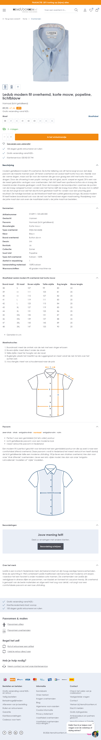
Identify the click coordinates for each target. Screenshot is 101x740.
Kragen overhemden (46, 698)
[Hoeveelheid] (8, 137)
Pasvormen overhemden (19, 630)
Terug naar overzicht (11, 19)
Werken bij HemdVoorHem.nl (83, 704)
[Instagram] (21, 733)
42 (28, 121)
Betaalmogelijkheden (13, 700)
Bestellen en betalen (12, 686)
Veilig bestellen (9, 697)
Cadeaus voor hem (12, 719)
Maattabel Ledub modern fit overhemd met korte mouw (29, 278)
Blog (38, 702)
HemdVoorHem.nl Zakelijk (82, 721)
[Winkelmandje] (95, 10)
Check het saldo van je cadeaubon (80, 692)
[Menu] (4, 10)
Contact (74, 686)
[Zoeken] (76, 9)
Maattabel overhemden (47, 718)
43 (34, 121)
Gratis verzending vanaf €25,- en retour (16, 692)
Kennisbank (41, 691)
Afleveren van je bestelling (15, 704)
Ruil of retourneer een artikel (21, 646)
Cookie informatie (44, 710)
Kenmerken (8, 208)
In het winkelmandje (56, 137)
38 (5, 121)
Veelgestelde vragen (79, 697)
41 (23, 121)
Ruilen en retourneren (13, 708)
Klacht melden (76, 708)
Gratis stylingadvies (78, 712)
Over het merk (9, 565)
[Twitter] (10, 733)
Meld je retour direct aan (19, 651)
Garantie (7, 712)
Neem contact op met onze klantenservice (28, 666)
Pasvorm (6, 426)
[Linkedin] (15, 733)
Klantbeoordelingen (12, 716)
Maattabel (93, 116)
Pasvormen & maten (15, 618)
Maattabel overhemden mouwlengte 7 (47, 722)
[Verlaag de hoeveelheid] (5, 137)
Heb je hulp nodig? (14, 660)
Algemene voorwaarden (47, 706)
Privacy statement (44, 714)
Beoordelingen (10, 525)
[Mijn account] (84, 10)
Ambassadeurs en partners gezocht (82, 717)
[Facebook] (4, 733)
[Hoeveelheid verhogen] (11, 137)
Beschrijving (8, 165)
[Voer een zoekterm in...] (59, 9)
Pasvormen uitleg (16, 624)
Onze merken (42, 695)
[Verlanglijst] (90, 10)
